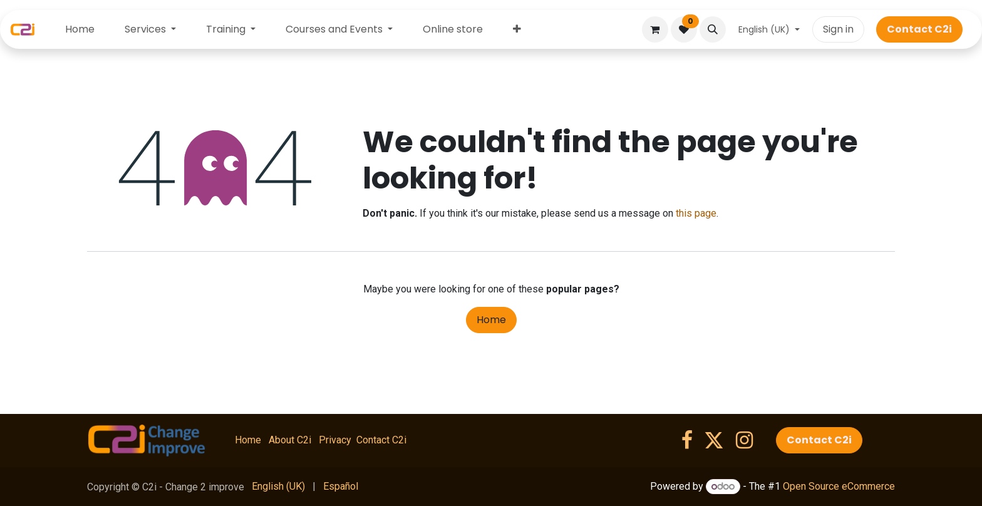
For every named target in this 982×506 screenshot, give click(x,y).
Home (491, 319)
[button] (713, 29)
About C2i (290, 440)
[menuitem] (80, 29)
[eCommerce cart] (655, 29)
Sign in (838, 29)
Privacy (335, 440)
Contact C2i (381, 440)
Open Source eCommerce (839, 486)
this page (696, 213)
